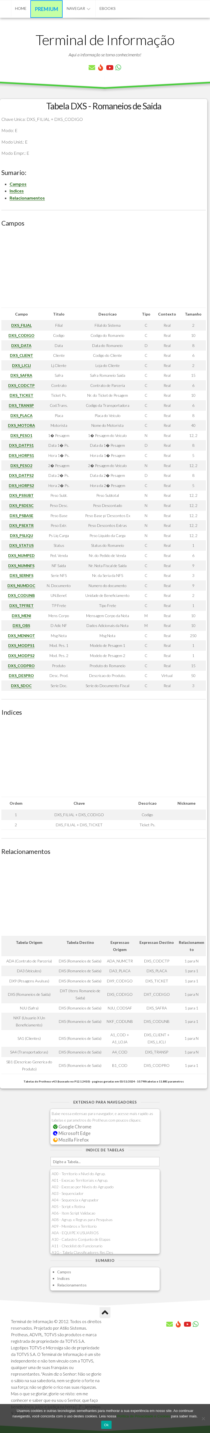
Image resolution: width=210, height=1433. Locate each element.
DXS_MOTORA (21, 425)
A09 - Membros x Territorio (74, 1226)
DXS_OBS (21, 625)
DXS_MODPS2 (21, 655)
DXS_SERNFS (21, 575)
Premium (46, 9)
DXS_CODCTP (21, 385)
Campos (18, 183)
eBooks (108, 8)
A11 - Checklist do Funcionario (77, 1246)
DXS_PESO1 (21, 435)
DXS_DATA (21, 345)
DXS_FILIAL (21, 325)
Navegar (76, 8)
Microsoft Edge (72, 1133)
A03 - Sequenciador (68, 1193)
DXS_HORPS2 (21, 485)
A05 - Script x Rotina (68, 1206)
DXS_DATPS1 (21, 445)
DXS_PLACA (21, 415)
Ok (106, 1425)
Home (21, 8)
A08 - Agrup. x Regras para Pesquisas (82, 1219)
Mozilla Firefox (71, 1140)
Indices (17, 190)
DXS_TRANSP (21, 405)
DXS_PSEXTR (21, 525)
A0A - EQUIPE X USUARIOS (75, 1232)
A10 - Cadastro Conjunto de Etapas (81, 1239)
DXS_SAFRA (21, 375)
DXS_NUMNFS (21, 565)
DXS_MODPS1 (21, 645)
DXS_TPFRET (21, 605)
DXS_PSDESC (21, 505)
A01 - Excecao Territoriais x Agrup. (80, 1180)
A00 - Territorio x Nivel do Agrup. (79, 1173)
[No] (203, 1418)
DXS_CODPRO (21, 665)
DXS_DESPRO (21, 675)
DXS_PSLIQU (21, 535)
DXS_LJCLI (21, 365)
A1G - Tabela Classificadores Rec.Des (82, 1252)
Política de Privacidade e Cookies (143, 1416)
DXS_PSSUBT (21, 495)
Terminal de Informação (105, 39)
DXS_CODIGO (21, 335)
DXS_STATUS (21, 545)
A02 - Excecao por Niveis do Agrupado (83, 1186)
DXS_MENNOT (21, 635)
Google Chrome (72, 1127)
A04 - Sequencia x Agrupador (75, 1200)
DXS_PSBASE (21, 515)
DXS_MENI (21, 615)
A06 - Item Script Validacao (73, 1213)
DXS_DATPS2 (21, 475)
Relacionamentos (27, 197)
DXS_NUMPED (21, 555)
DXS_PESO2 (21, 465)
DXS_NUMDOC (21, 585)
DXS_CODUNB (21, 595)
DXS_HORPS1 (21, 455)
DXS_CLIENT (21, 355)
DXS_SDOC (21, 685)
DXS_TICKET (21, 395)
